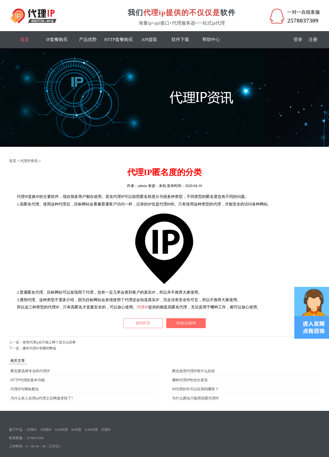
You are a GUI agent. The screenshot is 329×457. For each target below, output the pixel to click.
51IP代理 (91, 430)
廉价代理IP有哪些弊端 (39, 348)
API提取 (149, 39)
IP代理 (76, 430)
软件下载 (180, 39)
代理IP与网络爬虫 (24, 389)
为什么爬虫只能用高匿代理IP (195, 398)
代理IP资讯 (29, 161)
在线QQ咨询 (186, 323)
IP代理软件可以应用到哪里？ (195, 389)
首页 (24, 39)
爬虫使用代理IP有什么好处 (193, 371)
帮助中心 (211, 39)
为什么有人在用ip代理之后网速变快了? (41, 398)
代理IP (142, 307)
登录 (298, 39)
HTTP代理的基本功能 (27, 380)
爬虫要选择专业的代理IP (30, 371)
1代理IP (45, 430)
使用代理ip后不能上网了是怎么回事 (49, 342)
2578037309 (302, 20)
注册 (313, 39)
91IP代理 (61, 430)
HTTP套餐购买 (118, 39)
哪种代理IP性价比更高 (190, 380)
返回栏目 (143, 323)
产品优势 (88, 39)
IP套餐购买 (57, 39)
